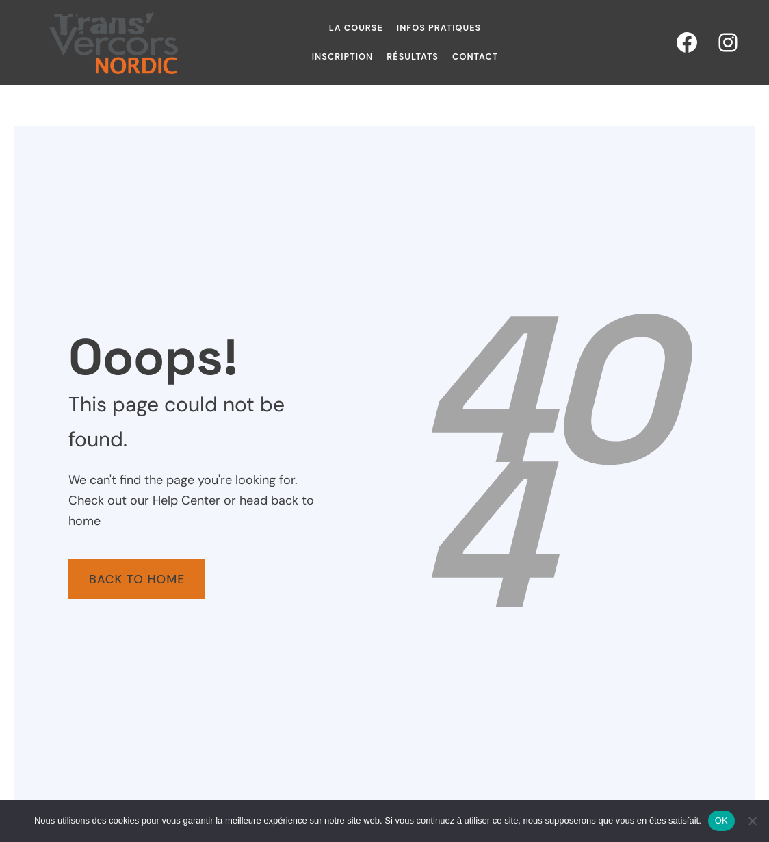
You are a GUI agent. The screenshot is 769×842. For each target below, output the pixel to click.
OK (721, 820)
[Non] (752, 821)
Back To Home (137, 579)
